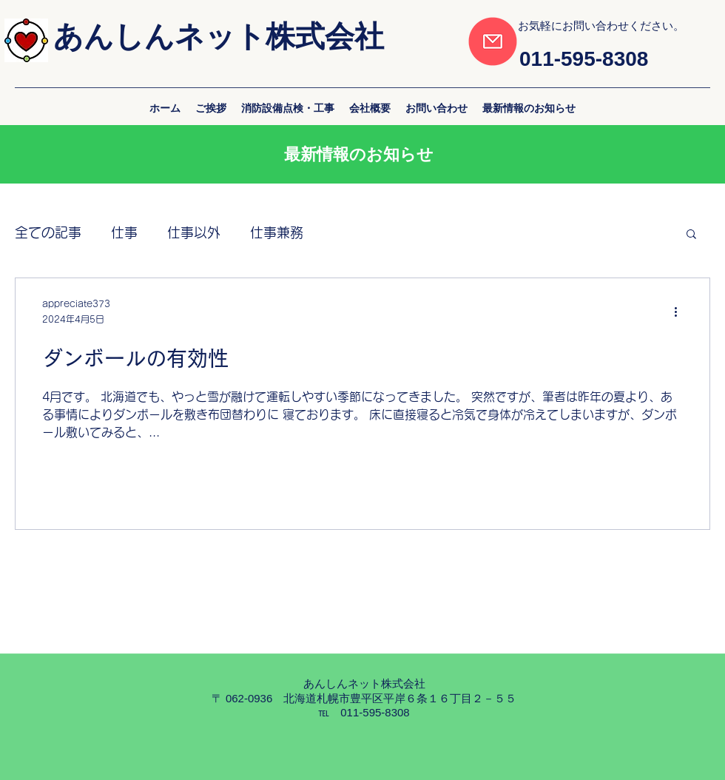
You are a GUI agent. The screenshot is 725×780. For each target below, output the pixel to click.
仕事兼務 (276, 232)
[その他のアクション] (680, 312)
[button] (691, 235)
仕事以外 (193, 232)
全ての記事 (48, 232)
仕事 (124, 232)
